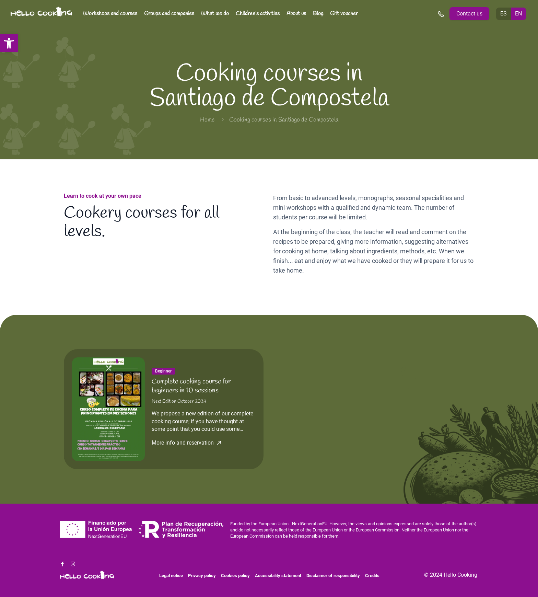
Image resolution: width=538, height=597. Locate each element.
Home (207, 120)
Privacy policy (202, 575)
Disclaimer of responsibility (333, 575)
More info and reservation (183, 443)
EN (518, 13)
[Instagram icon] (72, 564)
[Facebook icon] (62, 564)
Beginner (163, 371)
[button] (9, 43)
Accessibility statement (278, 575)
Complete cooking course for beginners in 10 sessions (191, 386)
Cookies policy (235, 575)
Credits (372, 575)
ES (503, 13)
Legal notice (171, 575)
